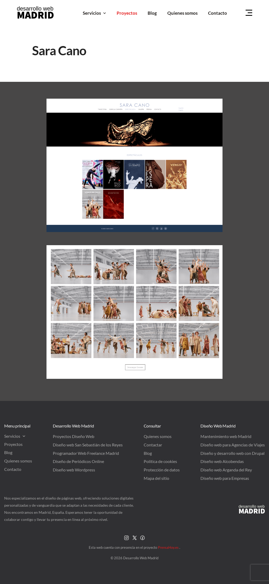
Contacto (217, 13)
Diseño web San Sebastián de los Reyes (88, 444)
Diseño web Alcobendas (222, 461)
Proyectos (127, 13)
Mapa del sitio (156, 478)
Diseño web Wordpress (74, 469)
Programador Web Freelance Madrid (86, 453)
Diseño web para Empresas (224, 478)
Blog (152, 13)
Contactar (153, 444)
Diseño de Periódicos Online (78, 461)
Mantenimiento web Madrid (225, 436)
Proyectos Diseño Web (73, 436)
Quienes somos (182, 13)
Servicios (94, 13)
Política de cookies (160, 461)
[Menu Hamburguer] (249, 13)
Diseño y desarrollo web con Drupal (232, 453)
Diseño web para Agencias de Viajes (232, 444)
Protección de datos (162, 469)
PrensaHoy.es (168, 547)
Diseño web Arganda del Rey (226, 469)
